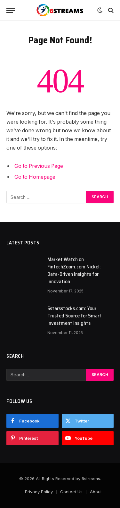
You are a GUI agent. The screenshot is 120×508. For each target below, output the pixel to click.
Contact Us (71, 491)
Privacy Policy (39, 491)
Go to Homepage (34, 177)
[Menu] (10, 10)
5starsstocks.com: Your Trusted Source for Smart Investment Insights (74, 315)
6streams (91, 478)
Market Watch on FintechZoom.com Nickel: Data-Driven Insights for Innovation (74, 270)
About (96, 491)
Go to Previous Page (38, 166)
